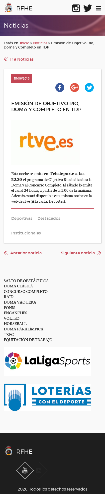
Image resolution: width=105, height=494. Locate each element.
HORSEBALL (15, 323)
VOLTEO (11, 318)
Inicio (24, 43)
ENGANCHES (15, 312)
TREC (9, 334)
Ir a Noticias (22, 59)
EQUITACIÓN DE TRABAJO (28, 339)
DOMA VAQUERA (20, 302)
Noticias (40, 43)
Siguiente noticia (78, 253)
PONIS (9, 307)
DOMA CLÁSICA (18, 285)
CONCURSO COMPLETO (26, 291)
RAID (8, 296)
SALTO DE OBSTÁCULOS (26, 280)
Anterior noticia (26, 253)
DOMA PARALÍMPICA (23, 328)
